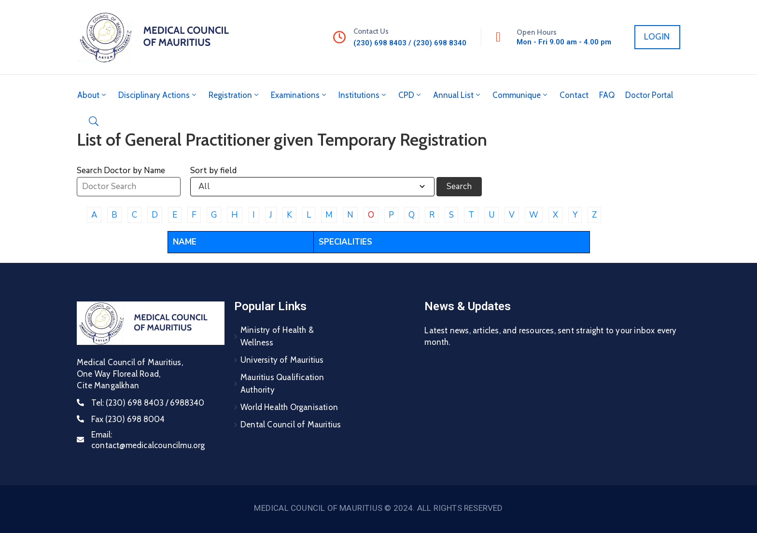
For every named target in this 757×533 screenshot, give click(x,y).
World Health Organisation (289, 407)
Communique (520, 95)
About (92, 95)
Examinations (299, 95)
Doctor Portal (649, 95)
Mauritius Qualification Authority (282, 383)
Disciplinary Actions (158, 95)
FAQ (607, 95)
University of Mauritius (282, 360)
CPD (410, 95)
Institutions (363, 95)
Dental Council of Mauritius (290, 424)
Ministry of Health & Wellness (277, 336)
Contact (574, 95)
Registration (234, 95)
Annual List (457, 95)
